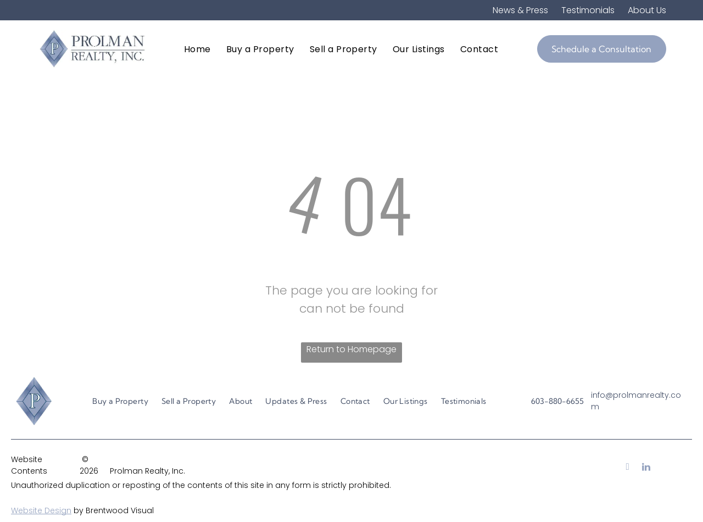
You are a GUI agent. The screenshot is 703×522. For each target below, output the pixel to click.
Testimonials (588, 10)
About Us (647, 10)
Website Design (41, 510)
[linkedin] (646, 468)
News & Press (520, 10)
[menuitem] (197, 48)
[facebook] (628, 468)
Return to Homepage (351, 349)
